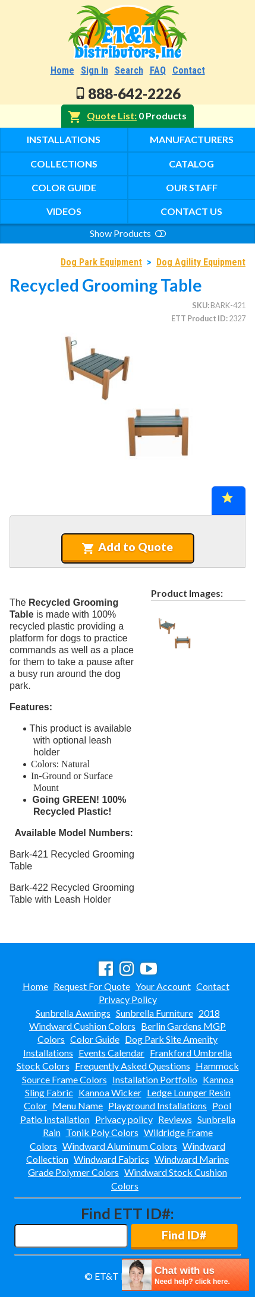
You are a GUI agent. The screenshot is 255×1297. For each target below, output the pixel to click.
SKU (199, 305)
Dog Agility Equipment (200, 262)
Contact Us (191, 211)
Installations (63, 139)
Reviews (175, 1119)
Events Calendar (111, 1052)
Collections (63, 163)
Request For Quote (91, 986)
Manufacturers (192, 139)
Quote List (110, 115)
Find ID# (184, 1235)
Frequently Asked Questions (132, 1065)
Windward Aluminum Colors (119, 1146)
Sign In (94, 70)
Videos (63, 211)
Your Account (163, 986)
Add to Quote (127, 547)
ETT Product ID (198, 318)
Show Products (128, 233)
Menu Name (77, 1105)
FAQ (158, 70)
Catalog (191, 163)
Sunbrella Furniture (154, 1012)
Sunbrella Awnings (73, 1012)
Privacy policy (124, 1119)
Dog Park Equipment (101, 262)
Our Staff (192, 187)
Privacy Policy (128, 999)
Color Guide (64, 187)
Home (62, 70)
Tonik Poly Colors (102, 1132)
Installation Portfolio (154, 1079)
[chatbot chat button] (185, 1274)
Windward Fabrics (111, 1159)
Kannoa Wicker (109, 1092)
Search (129, 70)
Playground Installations (157, 1105)
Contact (188, 70)
